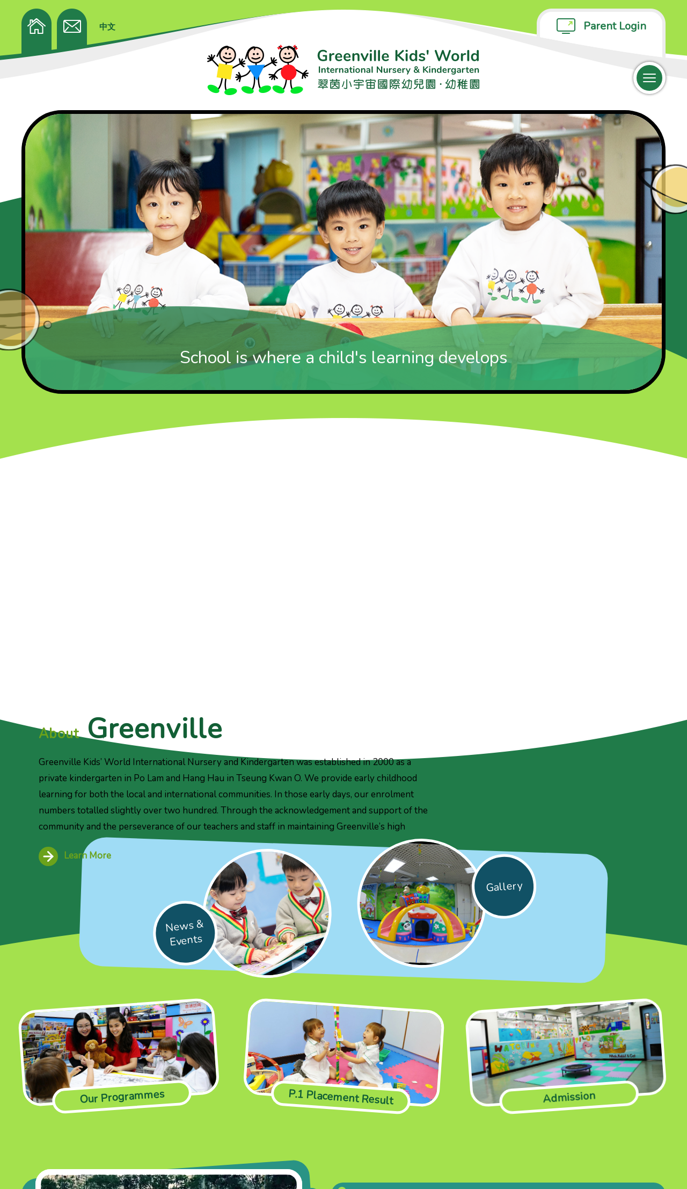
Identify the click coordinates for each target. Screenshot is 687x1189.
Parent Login (614, 26)
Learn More (294, 596)
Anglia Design (640, 1162)
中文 (107, 26)
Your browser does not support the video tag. (168, 1034)
